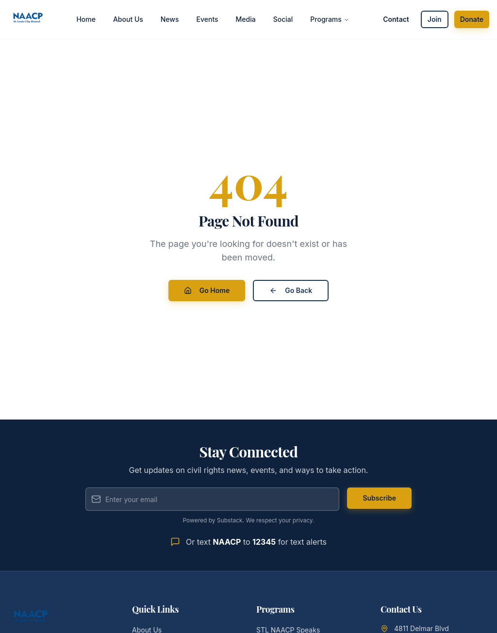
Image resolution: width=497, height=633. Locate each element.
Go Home (207, 290)
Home (86, 19)
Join (435, 19)
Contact (396, 19)
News (170, 19)
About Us (128, 19)
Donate (471, 19)
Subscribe (379, 498)
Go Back (290, 290)
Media (246, 19)
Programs (329, 19)
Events (207, 19)
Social (283, 19)
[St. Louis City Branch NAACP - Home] (28, 19)
